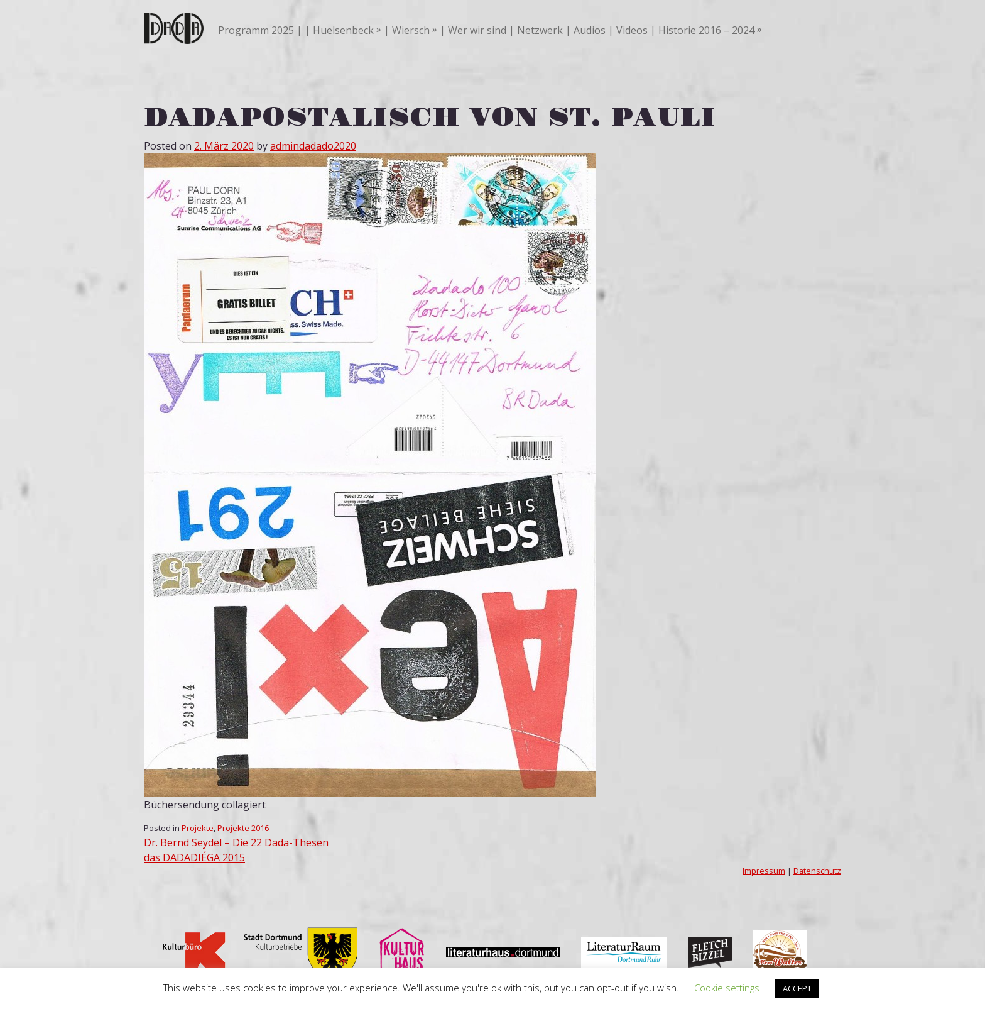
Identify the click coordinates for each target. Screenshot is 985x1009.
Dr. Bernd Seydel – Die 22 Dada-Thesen (236, 842)
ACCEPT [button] (797, 988)
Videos (632, 30)
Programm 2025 (256, 30)
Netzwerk (540, 30)
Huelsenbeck (343, 30)
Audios (590, 30)
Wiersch (411, 30)
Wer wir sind (477, 30)
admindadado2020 (313, 146)
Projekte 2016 (243, 828)
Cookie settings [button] (726, 987)
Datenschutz (817, 870)
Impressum (764, 870)
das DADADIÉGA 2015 (194, 857)
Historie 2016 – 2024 (706, 30)
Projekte (198, 828)
